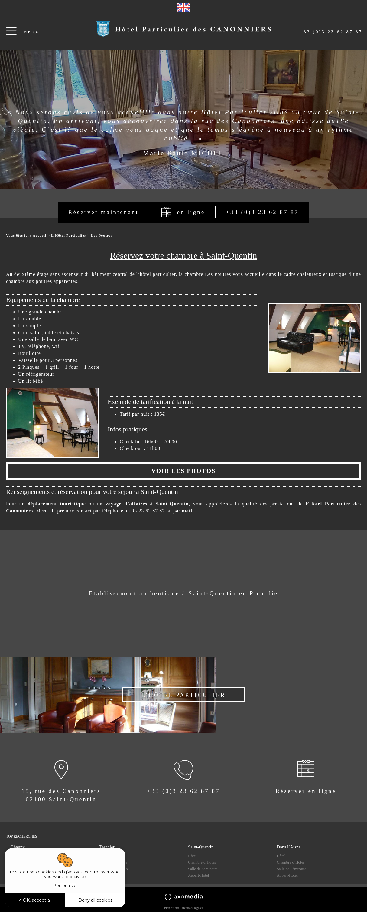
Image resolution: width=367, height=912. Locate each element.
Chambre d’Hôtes (202, 862)
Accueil (39, 235)
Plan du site (171, 908)
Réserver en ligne (305, 791)
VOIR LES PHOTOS (183, 471)
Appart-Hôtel (198, 875)
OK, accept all (35, 900)
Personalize (65, 885)
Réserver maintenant (103, 212)
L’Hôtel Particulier (68, 235)
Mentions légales (192, 908)
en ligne (191, 212)
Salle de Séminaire (202, 869)
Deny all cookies (95, 900)
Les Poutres (101, 235)
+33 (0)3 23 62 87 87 (331, 31)
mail (187, 510)
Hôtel (192, 856)
